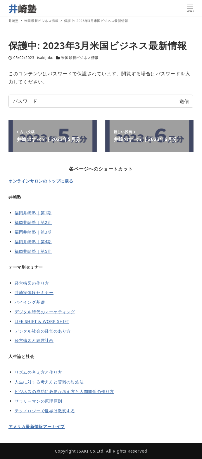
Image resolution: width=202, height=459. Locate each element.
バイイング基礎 (30, 302)
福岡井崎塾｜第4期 (33, 241)
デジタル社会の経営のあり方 (43, 331)
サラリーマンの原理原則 (38, 401)
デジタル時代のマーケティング (45, 311)
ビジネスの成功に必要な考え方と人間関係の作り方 (64, 391)
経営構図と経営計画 (34, 340)
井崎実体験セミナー (34, 292)
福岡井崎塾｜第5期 (33, 251)
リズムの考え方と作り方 (38, 372)
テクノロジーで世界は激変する (45, 410)
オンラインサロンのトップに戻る (40, 181)
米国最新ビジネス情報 (80, 57)
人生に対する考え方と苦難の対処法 (49, 382)
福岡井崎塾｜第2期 (33, 222)
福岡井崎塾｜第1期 (33, 212)
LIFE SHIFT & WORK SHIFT (42, 321)
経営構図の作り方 (32, 283)
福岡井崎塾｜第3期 (33, 232)
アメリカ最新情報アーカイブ (36, 426)
